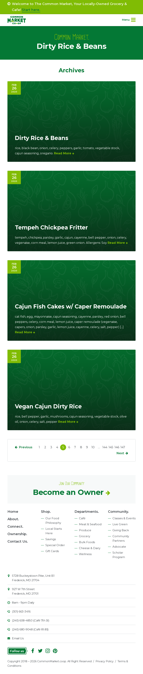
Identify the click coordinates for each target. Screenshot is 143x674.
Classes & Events (124, 518)
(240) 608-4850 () (30, 620)
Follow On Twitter (40, 651)
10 (93, 447)
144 (104, 447)
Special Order (55, 545)
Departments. (86, 512)
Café (82, 518)
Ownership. (17, 534)
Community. (118, 512)
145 (111, 447)
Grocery (84, 536)
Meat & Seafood (90, 524)
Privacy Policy (105, 661)
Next (120, 453)
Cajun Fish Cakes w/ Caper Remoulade (71, 306)
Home (12, 512)
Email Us (17, 638)
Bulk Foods (87, 542)
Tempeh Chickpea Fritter (51, 227)
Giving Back (120, 530)
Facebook (32, 651)
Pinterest (55, 651)
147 (122, 447)
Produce (85, 530)
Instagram (47, 651)
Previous (25, 447)
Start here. (31, 10)
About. (13, 519)
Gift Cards (52, 551)
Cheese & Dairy (89, 548)
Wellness (85, 554)
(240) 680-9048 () (30, 629)
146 (117, 447)
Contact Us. (17, 541)
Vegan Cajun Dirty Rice (48, 406)
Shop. (46, 512)
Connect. (15, 527)
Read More (62, 153)
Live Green (120, 524)
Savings (50, 539)
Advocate (119, 546)
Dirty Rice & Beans (41, 138)
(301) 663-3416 (21, 611)
